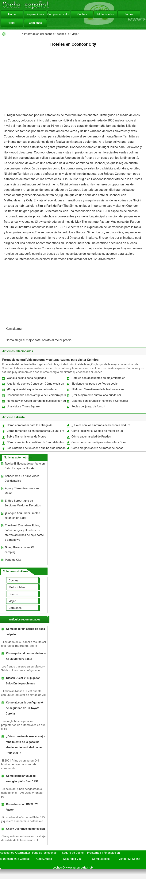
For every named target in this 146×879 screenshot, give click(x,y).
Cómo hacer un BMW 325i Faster (22, 806)
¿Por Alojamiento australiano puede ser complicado (96, 395)
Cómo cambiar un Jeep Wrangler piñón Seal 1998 (22, 778)
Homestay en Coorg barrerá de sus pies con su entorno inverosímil (36, 401)
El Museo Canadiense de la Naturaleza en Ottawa (97, 390)
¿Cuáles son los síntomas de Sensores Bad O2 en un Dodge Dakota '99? (100, 426)
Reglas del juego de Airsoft (88, 406)
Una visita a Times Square (23, 406)
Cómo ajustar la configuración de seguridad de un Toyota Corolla (25, 708)
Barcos (129, 14)
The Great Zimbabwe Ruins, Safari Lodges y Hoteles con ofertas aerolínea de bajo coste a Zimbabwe (24, 532)
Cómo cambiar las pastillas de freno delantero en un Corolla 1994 (35, 443)
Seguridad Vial (72, 859)
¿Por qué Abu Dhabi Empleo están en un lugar (22, 515)
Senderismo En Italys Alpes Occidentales (22, 478)
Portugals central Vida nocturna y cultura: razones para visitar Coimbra (50, 360)
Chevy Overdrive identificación (25, 828)
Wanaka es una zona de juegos (26, 378)
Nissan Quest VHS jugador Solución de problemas (23, 680)
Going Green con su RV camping (19, 550)
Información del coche (38, 34)
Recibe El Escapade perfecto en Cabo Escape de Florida (25, 466)
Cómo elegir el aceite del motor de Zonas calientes (97, 448)
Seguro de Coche (73, 852)
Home (12, 14)
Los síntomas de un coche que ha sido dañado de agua (36, 448)
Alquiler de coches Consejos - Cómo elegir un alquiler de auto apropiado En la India (35, 384)
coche (60, 34)
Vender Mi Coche (129, 859)
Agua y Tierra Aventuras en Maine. (22, 491)
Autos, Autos (44, 859)
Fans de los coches (44, 852)
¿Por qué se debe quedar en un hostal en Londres (32, 390)
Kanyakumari (15, 329)
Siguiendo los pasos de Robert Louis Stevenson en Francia (94, 384)
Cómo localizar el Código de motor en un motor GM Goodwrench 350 (97, 431)
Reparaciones (35, 14)
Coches (82, 14)
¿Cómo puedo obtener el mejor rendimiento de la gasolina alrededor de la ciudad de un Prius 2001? (25, 745)
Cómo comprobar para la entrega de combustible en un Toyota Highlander (30, 426)
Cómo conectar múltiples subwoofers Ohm (98, 442)
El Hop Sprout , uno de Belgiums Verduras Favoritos (23, 503)
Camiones (35, 23)
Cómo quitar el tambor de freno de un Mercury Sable (26, 656)
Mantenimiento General (14, 859)
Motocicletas (105, 14)
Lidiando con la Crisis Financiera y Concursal (99, 400)
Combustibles (101, 859)
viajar (12, 23)
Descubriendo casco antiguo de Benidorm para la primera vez (36, 395)
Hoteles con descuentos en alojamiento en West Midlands (98, 378)
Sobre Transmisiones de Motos (26, 436)
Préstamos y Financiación (103, 852)
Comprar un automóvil (58, 14)
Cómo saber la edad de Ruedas (91, 436)
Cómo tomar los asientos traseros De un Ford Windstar (35, 431)
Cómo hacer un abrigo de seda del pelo (25, 631)
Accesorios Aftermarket (15, 852)
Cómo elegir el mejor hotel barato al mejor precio (39, 340)
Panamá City (13, 559)
